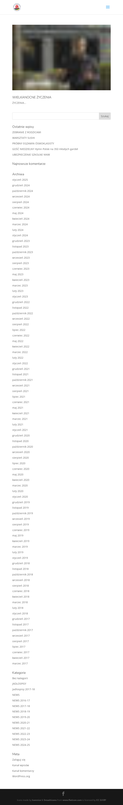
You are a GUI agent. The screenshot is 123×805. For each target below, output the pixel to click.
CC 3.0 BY (101, 800)
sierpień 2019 (20, 524)
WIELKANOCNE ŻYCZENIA (31, 97)
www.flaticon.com (72, 800)
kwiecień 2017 (20, 658)
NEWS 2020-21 (21, 722)
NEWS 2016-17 (21, 700)
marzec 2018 (20, 602)
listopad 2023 (20, 246)
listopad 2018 (20, 569)
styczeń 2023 (20, 296)
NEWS (16, 695)
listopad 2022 (20, 307)
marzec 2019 (20, 546)
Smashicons (50, 800)
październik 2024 (22, 191)
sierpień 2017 (20, 641)
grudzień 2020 (21, 435)
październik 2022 (22, 313)
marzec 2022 (20, 352)
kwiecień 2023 (20, 280)
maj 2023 (17, 274)
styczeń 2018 (20, 613)
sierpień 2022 (20, 324)
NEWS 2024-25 (21, 745)
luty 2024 (17, 230)
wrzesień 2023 (21, 257)
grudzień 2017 (21, 619)
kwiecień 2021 (20, 413)
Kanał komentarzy (23, 771)
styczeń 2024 (20, 235)
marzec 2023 (20, 285)
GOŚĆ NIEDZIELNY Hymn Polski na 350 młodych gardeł (45, 149)
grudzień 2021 (21, 369)
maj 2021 (17, 407)
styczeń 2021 (20, 430)
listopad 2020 (20, 441)
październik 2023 (22, 252)
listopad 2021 (20, 374)
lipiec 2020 (18, 463)
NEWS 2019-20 (21, 717)
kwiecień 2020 (20, 480)
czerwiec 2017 (20, 652)
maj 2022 (17, 341)
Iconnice (36, 800)
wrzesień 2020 (21, 452)
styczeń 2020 (20, 496)
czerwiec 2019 (20, 530)
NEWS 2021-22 (21, 728)
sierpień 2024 (20, 202)
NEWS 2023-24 (21, 739)
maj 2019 (17, 535)
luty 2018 (17, 608)
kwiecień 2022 (20, 346)
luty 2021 (17, 424)
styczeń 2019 (20, 558)
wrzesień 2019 (21, 519)
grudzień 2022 (21, 302)
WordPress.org (21, 776)
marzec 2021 (20, 419)
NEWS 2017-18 (21, 706)
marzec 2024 (20, 224)
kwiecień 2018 (20, 596)
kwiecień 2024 (20, 218)
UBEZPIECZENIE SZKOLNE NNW (31, 154)
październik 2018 (22, 574)
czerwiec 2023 (20, 268)
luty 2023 (17, 291)
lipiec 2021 (18, 396)
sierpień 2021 (20, 391)
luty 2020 (17, 491)
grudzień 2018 (21, 563)
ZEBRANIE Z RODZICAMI (26, 132)
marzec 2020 (20, 485)
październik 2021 (22, 380)
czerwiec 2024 (20, 207)
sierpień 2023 (20, 263)
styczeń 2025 (20, 179)
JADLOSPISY (19, 683)
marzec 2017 (20, 663)
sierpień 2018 (20, 585)
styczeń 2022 (20, 363)
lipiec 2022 (18, 330)
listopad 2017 (20, 624)
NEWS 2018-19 (21, 711)
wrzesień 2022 (21, 318)
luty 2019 (17, 552)
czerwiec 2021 (20, 402)
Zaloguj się (18, 759)
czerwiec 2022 (20, 335)
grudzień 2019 (21, 502)
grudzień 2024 (21, 185)
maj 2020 (17, 474)
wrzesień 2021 (21, 385)
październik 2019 (22, 513)
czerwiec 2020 (20, 469)
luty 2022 (17, 357)
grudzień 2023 (21, 241)
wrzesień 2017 (21, 635)
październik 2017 (22, 630)
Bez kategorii (20, 678)
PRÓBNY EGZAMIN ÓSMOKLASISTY (33, 143)
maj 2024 (17, 213)
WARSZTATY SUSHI (23, 138)
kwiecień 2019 (20, 541)
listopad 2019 (20, 507)
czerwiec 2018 (20, 591)
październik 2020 (22, 446)
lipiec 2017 (18, 646)
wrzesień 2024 (21, 196)
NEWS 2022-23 (21, 734)
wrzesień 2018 (21, 580)
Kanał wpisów (20, 765)
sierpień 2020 (20, 457)
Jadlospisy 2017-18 (23, 689)
